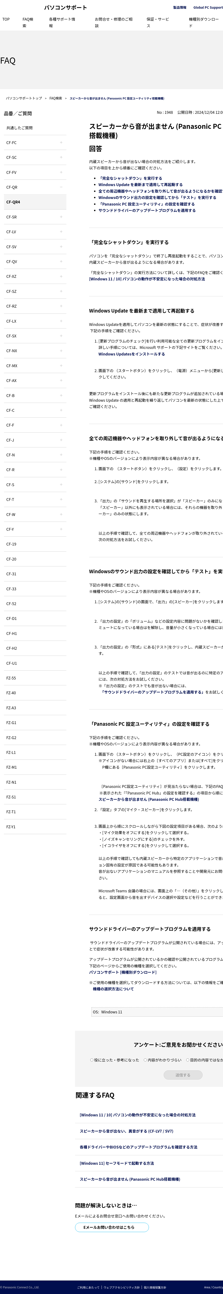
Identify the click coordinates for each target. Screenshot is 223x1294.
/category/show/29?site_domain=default (61, 231)
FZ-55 (11, 677)
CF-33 (11, 588)
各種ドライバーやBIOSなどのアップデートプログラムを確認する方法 (138, 1147)
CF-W (10, 514)
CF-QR (11, 187)
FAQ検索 (55, 98)
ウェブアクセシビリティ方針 (122, 1287)
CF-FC (11, 142)
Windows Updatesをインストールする (131, 354)
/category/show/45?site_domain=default (61, 410)
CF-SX (11, 335)
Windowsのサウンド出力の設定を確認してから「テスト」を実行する (157, 197)
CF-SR (11, 216)
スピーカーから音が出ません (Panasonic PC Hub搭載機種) (148, 799)
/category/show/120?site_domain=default (61, 142)
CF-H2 (11, 648)
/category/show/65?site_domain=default (61, 306)
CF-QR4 (13, 202)
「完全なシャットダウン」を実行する (130, 178)
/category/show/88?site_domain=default (61, 291)
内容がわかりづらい (164, 1060)
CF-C (10, 410)
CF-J (10, 440)
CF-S (10, 484)
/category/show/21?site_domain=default (61, 172)
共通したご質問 (19, 127)
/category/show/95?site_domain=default (61, 514)
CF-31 (11, 573)
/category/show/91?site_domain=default (61, 499)
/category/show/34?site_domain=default (61, 321)
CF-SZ (11, 291)
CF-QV (11, 261)
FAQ (7, 60)
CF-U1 (11, 663)
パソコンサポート (65, 7)
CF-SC (11, 157)
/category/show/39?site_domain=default (61, 365)
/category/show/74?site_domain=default (61, 216)
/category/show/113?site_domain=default (61, 529)
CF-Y (10, 529)
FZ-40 (11, 692)
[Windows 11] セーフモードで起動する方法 (117, 1163)
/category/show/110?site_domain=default (61, 187)
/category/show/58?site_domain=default (61, 261)
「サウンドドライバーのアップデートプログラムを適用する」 (153, 692)
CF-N (10, 454)
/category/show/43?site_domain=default (61, 380)
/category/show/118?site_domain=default (61, 157)
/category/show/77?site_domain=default (61, 246)
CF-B (10, 395)
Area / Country (213, 1287)
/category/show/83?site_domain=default (61, 335)
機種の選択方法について (113, 989)
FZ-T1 (11, 811)
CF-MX (11, 365)
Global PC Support (208, 7)
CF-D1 (11, 618)
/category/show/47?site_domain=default (61, 440)
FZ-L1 (11, 752)
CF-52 (11, 603)
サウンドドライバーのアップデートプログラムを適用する (147, 210)
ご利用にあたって (88, 1287)
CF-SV (11, 246)
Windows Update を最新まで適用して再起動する (140, 184)
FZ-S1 (11, 796)
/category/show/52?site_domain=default (61, 350)
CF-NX (11, 350)
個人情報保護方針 (155, 1287)
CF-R (10, 469)
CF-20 (11, 558)
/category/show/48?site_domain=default (61, 454)
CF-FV (11, 172)
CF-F (10, 425)
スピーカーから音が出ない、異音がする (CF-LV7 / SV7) (126, 1131)
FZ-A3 (11, 707)
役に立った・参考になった (116, 1060)
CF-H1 (11, 633)
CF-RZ (11, 306)
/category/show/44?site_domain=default (61, 395)
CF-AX (11, 380)
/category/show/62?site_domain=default (61, 469)
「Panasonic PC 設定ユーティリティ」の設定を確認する (146, 204)
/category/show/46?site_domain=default (61, 425)
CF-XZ (11, 276)
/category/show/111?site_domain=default (61, 276)
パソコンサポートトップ (24, 98)
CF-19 (11, 543)
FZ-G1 (11, 722)
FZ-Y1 (10, 826)
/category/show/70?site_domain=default (61, 484)
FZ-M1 (11, 767)
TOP (6, 19)
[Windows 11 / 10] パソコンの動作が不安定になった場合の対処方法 (147, 279)
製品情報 (179, 7)
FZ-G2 (11, 737)
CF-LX (11, 321)
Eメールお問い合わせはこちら (109, 1227)
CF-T (10, 499)
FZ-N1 (11, 782)
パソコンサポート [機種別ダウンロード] (123, 972)
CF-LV (11, 231)
